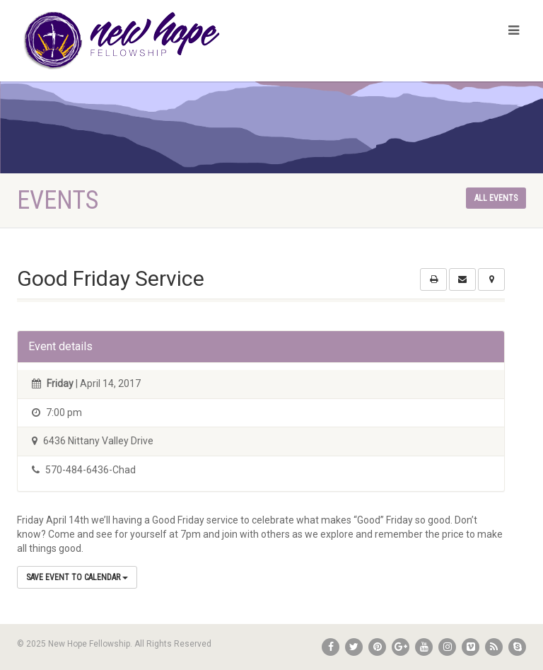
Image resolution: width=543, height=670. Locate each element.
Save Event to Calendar (77, 577)
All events (496, 198)
